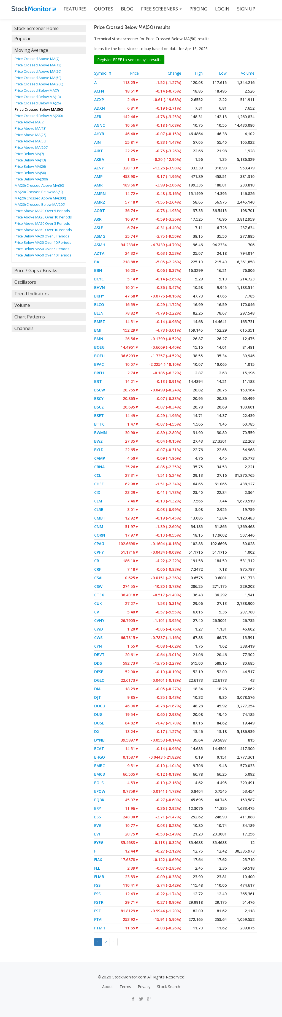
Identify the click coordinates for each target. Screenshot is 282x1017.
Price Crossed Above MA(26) (38, 71)
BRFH (99, 372)
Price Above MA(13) (30, 128)
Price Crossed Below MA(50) (39, 109)
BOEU (99, 355)
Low (223, 73)
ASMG (99, 236)
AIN (97, 142)
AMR (98, 185)
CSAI (98, 577)
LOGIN (222, 9)
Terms (125, 986)
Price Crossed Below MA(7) (37, 90)
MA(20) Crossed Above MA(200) (40, 198)
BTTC (99, 424)
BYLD (99, 449)
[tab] (49, 28)
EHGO (99, 757)
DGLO (99, 680)
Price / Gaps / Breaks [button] (35, 270)
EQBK (99, 799)
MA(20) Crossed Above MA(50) (39, 185)
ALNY (99, 168)
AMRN (100, 193)
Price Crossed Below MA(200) (39, 115)
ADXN (99, 108)
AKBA (99, 159)
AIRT (98, 150)
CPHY (99, 552)
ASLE (98, 227)
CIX (97, 492)
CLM (98, 501)
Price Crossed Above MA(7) (37, 58)
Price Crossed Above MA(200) (39, 84)
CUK (98, 603)
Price (134, 73)
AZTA (99, 253)
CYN (98, 646)
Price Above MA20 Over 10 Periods (43, 217)
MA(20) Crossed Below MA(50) (39, 191)
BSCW (99, 390)
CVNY (99, 620)
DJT (97, 697)
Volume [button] (22, 305)
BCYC (99, 279)
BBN (98, 270)
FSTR (99, 902)
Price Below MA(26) (30, 166)
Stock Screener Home (36, 28)
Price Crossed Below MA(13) (38, 96)
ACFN (99, 91)
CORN (99, 535)
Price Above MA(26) (30, 134)
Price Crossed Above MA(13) (38, 65)
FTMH (99, 928)
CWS (98, 637)
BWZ (98, 441)
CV (96, 612)
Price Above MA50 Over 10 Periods (43, 229)
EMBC (99, 765)
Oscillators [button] (25, 282)
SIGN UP (246, 9)
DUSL (99, 723)
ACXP (99, 99)
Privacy (144, 986)
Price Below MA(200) (31, 179)
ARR (98, 219)
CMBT (99, 518)
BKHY (99, 296)
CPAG (99, 543)
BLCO (99, 304)
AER (97, 116)
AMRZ (99, 202)
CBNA (99, 466)
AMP (98, 176)
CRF (97, 569)
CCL (97, 475)
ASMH (99, 244)
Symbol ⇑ (103, 73)
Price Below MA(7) (29, 153)
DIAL (98, 688)
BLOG (127, 9)
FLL (97, 868)
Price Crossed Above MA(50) (38, 77)
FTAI (98, 919)
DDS (98, 663)
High (199, 73)
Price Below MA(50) (30, 172)
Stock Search (168, 986)
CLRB (99, 509)
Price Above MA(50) (30, 141)
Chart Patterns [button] (29, 317)
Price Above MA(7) (29, 122)
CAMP (99, 458)
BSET (99, 415)
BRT (98, 381)
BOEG (99, 347)
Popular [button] (22, 39)
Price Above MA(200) (31, 147)
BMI (97, 330)
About (107, 986)
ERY (97, 808)
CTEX (99, 594)
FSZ (97, 910)
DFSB (99, 671)
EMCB (99, 774)
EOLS (99, 782)
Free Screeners (161, 9)
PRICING (198, 9)
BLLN (99, 313)
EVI (97, 834)
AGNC (99, 125)
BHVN (99, 287)
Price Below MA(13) (30, 160)
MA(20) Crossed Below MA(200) (40, 204)
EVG (98, 825)
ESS (97, 816)
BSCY (99, 398)
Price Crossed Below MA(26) (38, 103)
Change (174, 73)
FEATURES (75, 9)
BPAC (99, 364)
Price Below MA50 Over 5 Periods (42, 248)
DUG (98, 714)
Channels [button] (24, 328)
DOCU (99, 705)
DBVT (99, 654)
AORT (99, 210)
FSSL (98, 893)
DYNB (99, 740)
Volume (247, 73)
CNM (98, 526)
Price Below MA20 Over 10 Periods (43, 242)
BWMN (100, 432)
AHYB (99, 133)
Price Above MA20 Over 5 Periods (42, 210)
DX (96, 731)
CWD (98, 629)
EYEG (99, 842)
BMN (98, 338)
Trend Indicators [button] (31, 294)
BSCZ (99, 407)
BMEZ (99, 321)
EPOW (99, 791)
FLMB (99, 876)
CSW (98, 586)
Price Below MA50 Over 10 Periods (43, 255)
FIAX (98, 859)
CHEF (99, 483)
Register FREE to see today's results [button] (129, 59)
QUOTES (103, 9)
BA (96, 261)
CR (96, 560)
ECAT (99, 748)
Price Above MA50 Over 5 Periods (42, 223)
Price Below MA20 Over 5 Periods (42, 236)
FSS (97, 885)
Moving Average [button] (31, 50)
